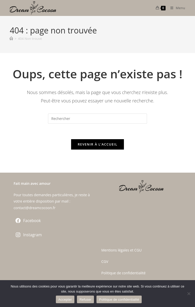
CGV (104, 261)
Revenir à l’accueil (97, 144)
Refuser (85, 299)
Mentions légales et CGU (121, 250)
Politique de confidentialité (123, 272)
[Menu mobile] (176, 8)
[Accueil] (11, 38)
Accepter (65, 299)
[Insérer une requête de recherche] (97, 119)
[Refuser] (188, 293)
